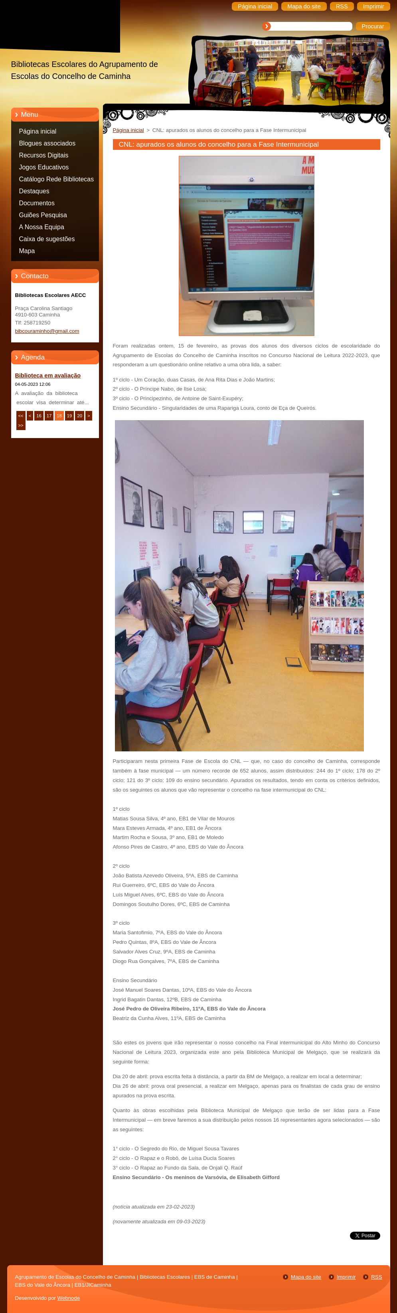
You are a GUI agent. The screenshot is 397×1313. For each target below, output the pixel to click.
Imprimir (346, 1277)
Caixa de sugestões (47, 239)
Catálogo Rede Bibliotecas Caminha (56, 180)
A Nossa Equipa (41, 227)
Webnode (68, 1298)
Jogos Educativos (44, 167)
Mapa (27, 251)
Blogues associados (47, 143)
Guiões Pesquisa (43, 215)
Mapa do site (306, 1277)
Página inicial (38, 131)
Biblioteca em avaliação (48, 375)
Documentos (37, 203)
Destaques (34, 191)
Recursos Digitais (44, 155)
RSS (376, 1277)
